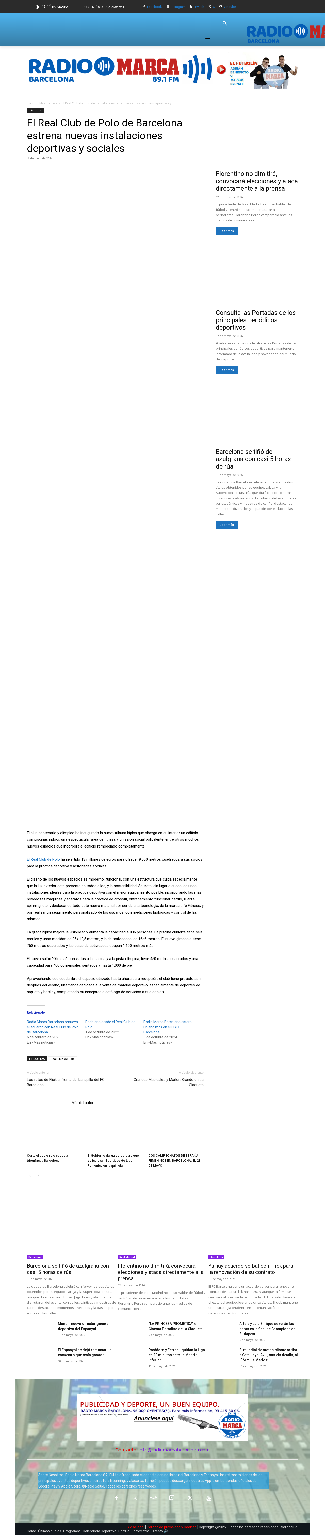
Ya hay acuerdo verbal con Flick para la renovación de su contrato (250, 1269)
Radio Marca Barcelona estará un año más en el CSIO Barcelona (167, 1027)
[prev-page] (30, 1176)
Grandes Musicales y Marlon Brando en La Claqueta (169, 1082)
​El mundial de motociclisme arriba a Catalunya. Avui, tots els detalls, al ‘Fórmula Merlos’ (268, 1355)
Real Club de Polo (63, 1059)
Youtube (230, 7)
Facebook (154, 7)
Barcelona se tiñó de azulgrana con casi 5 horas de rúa (253, 459)
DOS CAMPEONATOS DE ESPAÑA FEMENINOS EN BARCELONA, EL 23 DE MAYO (174, 1161)
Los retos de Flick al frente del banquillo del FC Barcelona (66, 1082)
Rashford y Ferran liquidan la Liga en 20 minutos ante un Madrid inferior (177, 1355)
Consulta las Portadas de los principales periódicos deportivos (256, 320)
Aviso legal (135, 1527)
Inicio (31, 103)
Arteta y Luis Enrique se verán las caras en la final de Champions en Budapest (267, 1329)
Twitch (199, 7)
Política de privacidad (164, 1527)
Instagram (178, 7)
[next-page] (38, 1176)
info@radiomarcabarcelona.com (174, 1450)
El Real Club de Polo (43, 859)
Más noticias (48, 103)
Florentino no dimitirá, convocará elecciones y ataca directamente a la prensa (257, 181)
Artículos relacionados (48, 1103)
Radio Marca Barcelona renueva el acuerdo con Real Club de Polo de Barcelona (53, 1027)
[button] (225, 23)
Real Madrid (127, 1257)
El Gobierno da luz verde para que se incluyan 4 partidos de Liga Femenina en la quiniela (113, 1161)
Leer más (227, 231)
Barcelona (34, 1257)
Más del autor (82, 1103)
